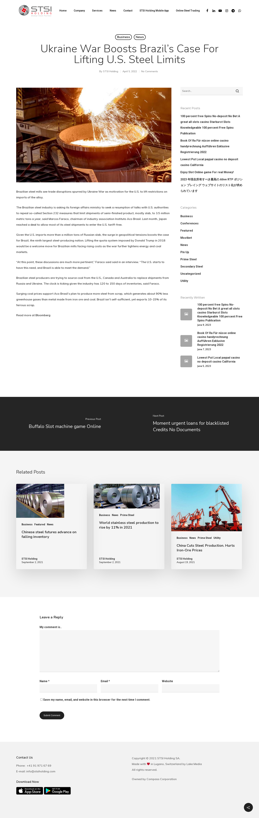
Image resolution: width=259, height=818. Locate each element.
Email (105, 681)
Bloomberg (42, 315)
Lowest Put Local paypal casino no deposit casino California (209, 162)
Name (44, 681)
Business (123, 37)
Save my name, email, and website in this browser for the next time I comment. (96, 699)
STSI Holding (110, 71)
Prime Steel (188, 259)
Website (167, 681)
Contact (127, 10)
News (113, 10)
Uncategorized (190, 273)
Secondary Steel (191, 266)
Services (97, 10)
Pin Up (184, 252)
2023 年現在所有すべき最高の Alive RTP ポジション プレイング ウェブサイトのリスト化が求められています (211, 185)
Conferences (189, 223)
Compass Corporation (162, 779)
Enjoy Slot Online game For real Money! (207, 172)
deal (33, 224)
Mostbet (186, 237)
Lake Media (194, 764)
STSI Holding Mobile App (154, 10)
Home (63, 10)
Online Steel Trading (188, 10)
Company (79, 10)
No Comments (149, 71)
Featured (186, 230)
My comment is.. (51, 627)
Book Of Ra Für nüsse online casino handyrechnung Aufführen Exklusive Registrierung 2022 (205, 146)
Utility (184, 281)
